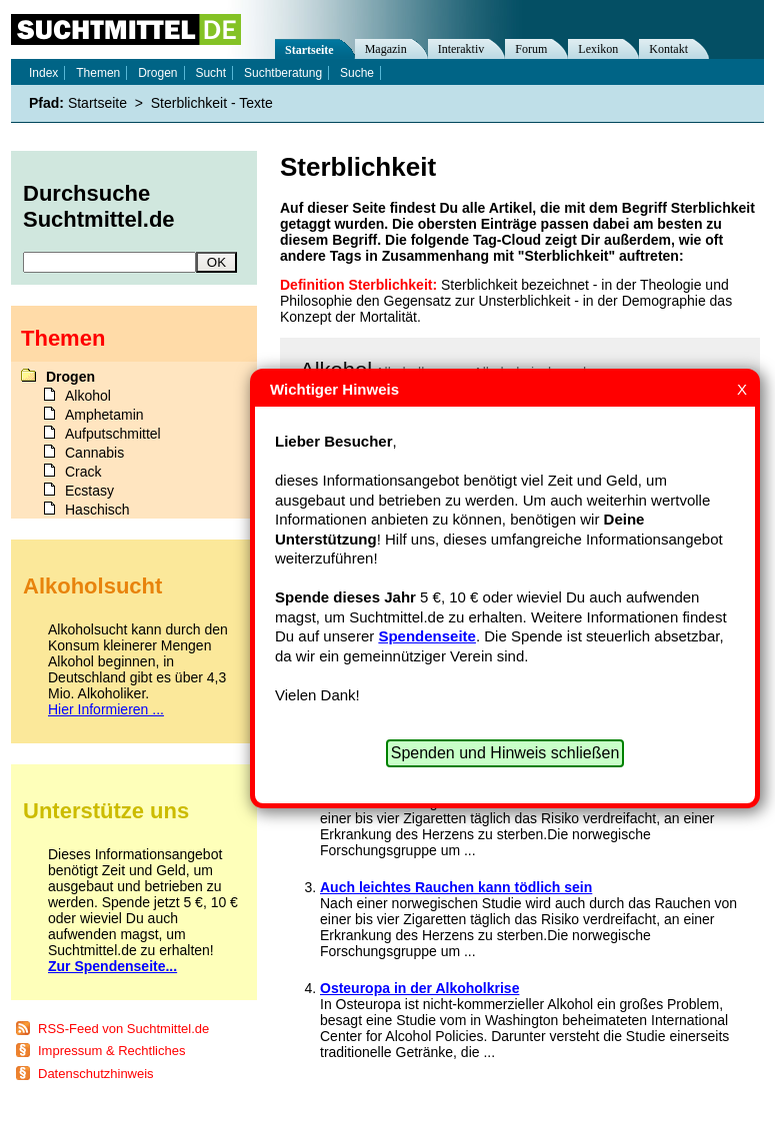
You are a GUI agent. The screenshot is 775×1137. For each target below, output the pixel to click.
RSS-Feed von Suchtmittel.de (123, 1028)
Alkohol (88, 396)
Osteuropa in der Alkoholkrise (419, 988)
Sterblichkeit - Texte (212, 103)
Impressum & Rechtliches (111, 1050)
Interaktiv (461, 49)
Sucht (210, 73)
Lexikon (598, 49)
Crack (83, 472)
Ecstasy (89, 491)
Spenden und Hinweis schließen (505, 752)
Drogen (157, 73)
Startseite (309, 50)
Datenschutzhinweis (96, 1073)
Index (43, 73)
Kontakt (668, 49)
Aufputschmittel (113, 434)
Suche (357, 73)
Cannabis (94, 453)
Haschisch (97, 510)
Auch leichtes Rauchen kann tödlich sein (456, 887)
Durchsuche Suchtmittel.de (99, 206)
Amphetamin (104, 415)
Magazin (386, 49)
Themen (98, 73)
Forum (531, 49)
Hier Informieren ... (106, 709)
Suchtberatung (283, 73)
